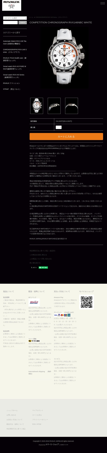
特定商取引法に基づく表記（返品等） (43, 251)
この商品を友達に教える (38, 255)
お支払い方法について (14, 419)
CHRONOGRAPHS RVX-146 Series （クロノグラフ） (52, 17)
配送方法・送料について (15, 424)
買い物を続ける (35, 263)
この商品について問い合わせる (41, 259)
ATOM (39, 424)
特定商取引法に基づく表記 (16, 429)
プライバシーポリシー (40, 419)
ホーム (31, 17)
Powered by (53, 444)
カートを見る (37, 415)
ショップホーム (12, 410)
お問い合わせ (11, 415)
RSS (34, 424)
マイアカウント (37, 410)
